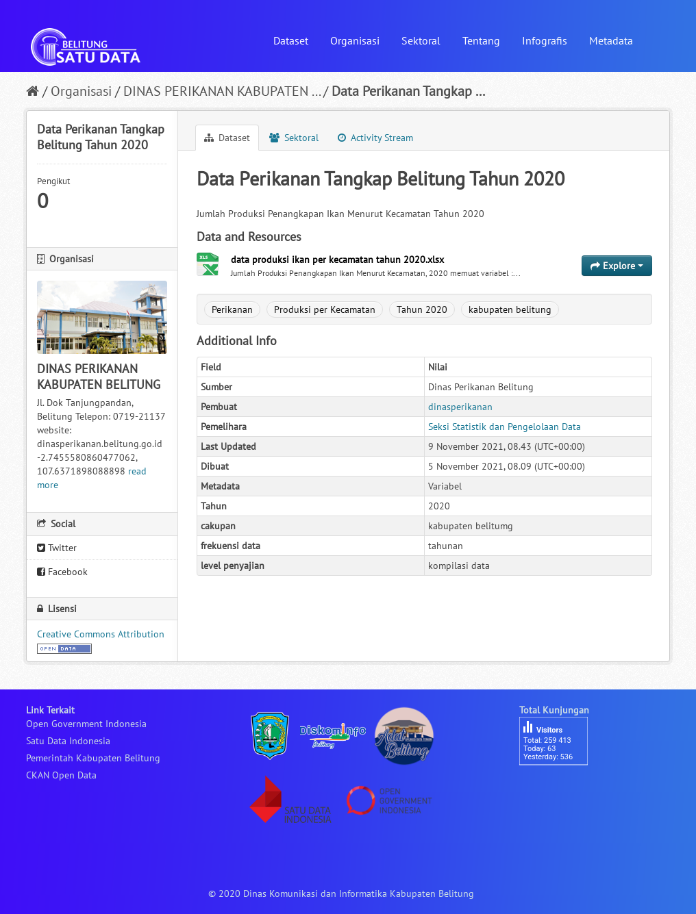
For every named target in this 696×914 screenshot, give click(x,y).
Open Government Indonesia (86, 724)
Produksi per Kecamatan (324, 309)
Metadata (611, 40)
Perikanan (232, 309)
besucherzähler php (560, 789)
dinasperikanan (460, 407)
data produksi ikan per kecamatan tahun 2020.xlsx (337, 259)
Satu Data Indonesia (68, 741)
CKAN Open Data (61, 775)
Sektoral (420, 40)
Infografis (544, 40)
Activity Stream (375, 137)
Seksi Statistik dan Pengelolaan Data (504, 426)
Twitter (57, 548)
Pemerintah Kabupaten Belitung (93, 758)
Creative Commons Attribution (100, 634)
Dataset (290, 40)
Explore (617, 265)
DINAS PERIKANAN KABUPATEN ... (221, 91)
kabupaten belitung (510, 309)
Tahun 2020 (422, 309)
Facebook (62, 572)
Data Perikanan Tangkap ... (408, 91)
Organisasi (355, 40)
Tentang (481, 40)
